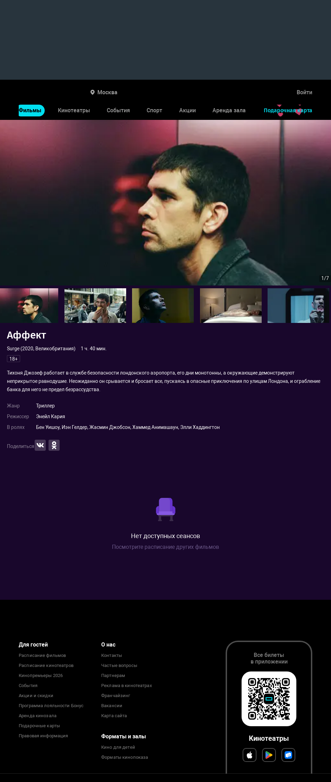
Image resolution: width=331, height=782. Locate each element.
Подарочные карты (39, 725)
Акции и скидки (36, 695)
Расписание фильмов (42, 655)
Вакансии (111, 705)
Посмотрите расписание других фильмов (165, 547)
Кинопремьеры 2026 (41, 675)
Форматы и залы (123, 736)
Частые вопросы (119, 665)
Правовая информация (43, 735)
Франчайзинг (115, 695)
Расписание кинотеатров (46, 665)
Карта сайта (114, 715)
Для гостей (33, 644)
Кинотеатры (74, 110)
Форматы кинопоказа (124, 757)
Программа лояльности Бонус (51, 705)
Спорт (154, 110)
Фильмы (30, 110)
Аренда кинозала (37, 715)
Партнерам (113, 675)
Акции (187, 110)
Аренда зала (229, 110)
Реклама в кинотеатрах (126, 685)
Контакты (111, 655)
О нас (108, 644)
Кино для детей (118, 747)
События (118, 110)
